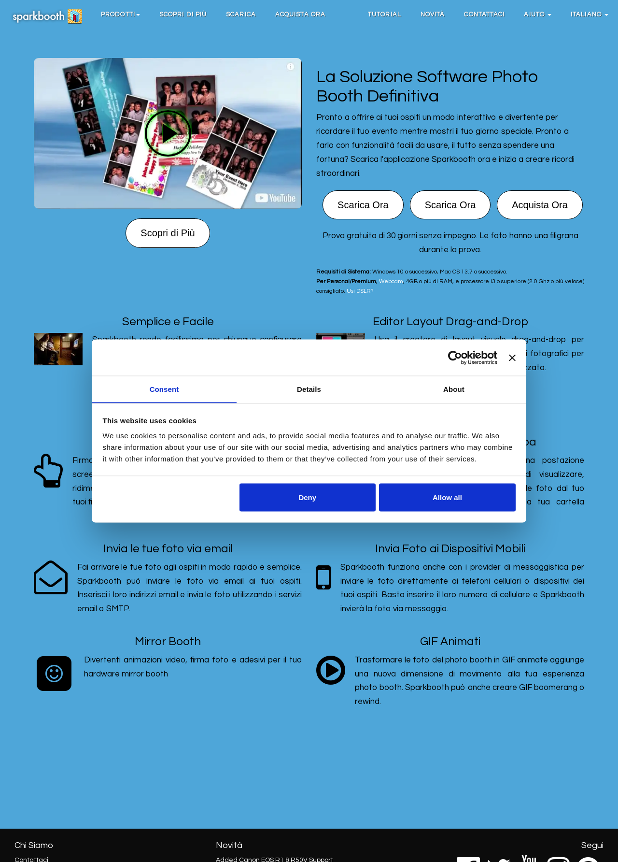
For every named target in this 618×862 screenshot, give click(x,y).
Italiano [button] (589, 14)
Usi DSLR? (360, 291)
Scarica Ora (363, 205)
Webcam (391, 281)
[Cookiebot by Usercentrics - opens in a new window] (455, 357)
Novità (433, 14)
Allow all (447, 497)
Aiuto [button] (537, 14)
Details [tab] (309, 389)
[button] (120, 14)
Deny (307, 497)
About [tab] (453, 389)
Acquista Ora (300, 14)
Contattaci (484, 14)
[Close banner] (512, 357)
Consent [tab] (164, 389)
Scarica (241, 14)
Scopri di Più (183, 14)
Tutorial (384, 14)
